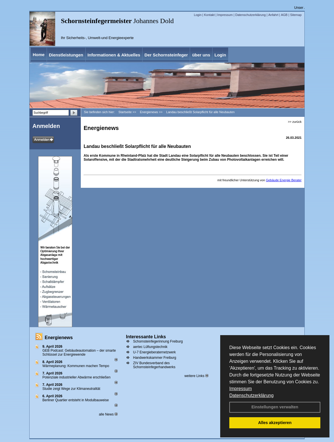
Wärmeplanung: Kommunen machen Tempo (75, 366)
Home (39, 54)
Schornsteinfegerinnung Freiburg (158, 341)
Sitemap (296, 15)
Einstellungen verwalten (274, 407)
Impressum (240, 388)
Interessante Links (146, 336)
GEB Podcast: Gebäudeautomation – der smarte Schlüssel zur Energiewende (79, 353)
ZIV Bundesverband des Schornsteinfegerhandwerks (154, 365)
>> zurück (295, 121)
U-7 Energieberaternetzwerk (154, 352)
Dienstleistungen (66, 54)
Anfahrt (273, 15)
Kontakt (209, 15)
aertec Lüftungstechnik (150, 347)
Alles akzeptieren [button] (275, 422)
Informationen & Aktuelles (114, 54)
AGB (284, 15)
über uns (201, 54)
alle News (108, 414)
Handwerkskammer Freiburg (154, 358)
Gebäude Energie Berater (284, 180)
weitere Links (196, 376)
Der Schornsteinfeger (166, 54)
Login (197, 15)
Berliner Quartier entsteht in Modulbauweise (75, 400)
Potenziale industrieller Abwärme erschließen (76, 377)
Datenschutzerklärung (251, 395)
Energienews (59, 337)
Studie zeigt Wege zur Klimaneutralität (71, 389)
